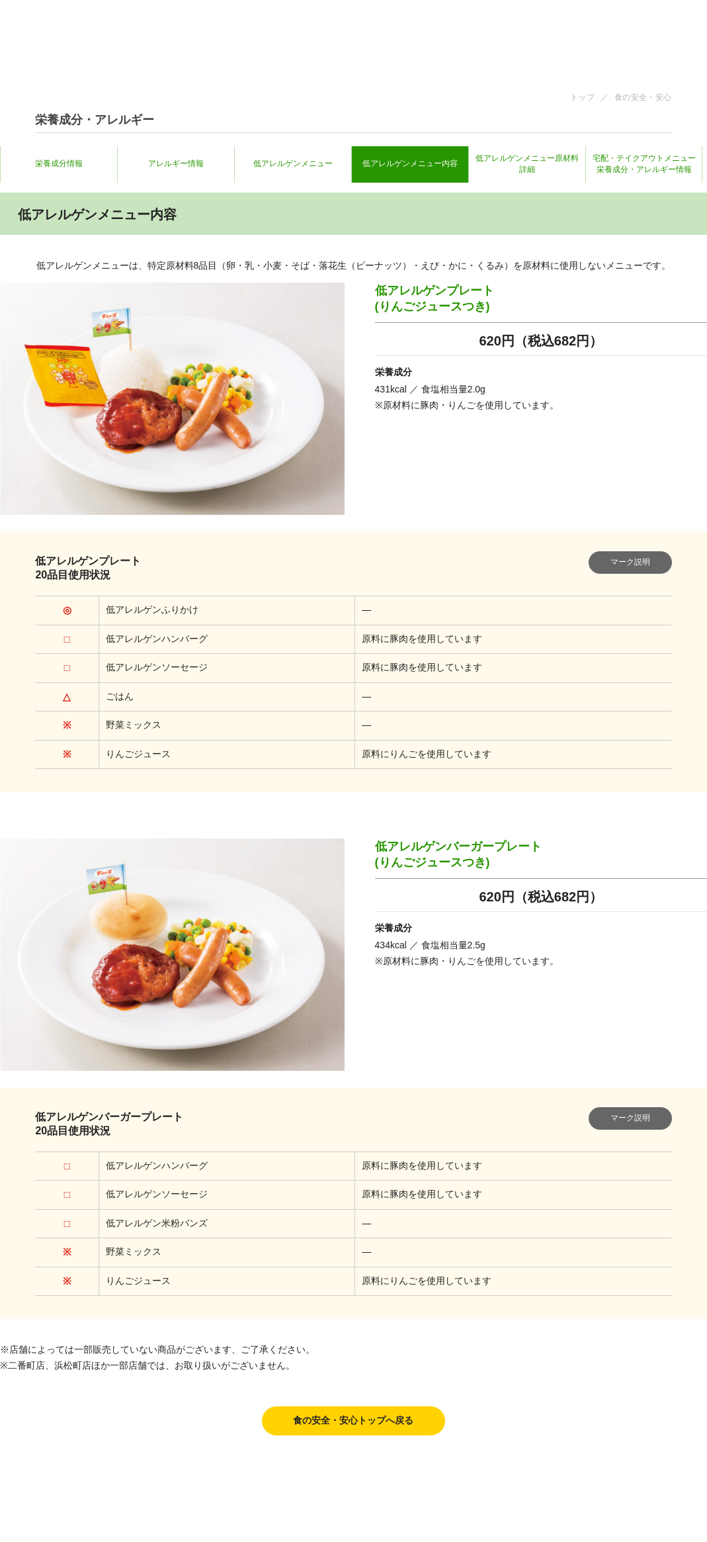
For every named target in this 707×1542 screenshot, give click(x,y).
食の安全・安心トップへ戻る (353, 1421)
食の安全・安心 (643, 97)
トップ (582, 97)
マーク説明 (630, 562)
